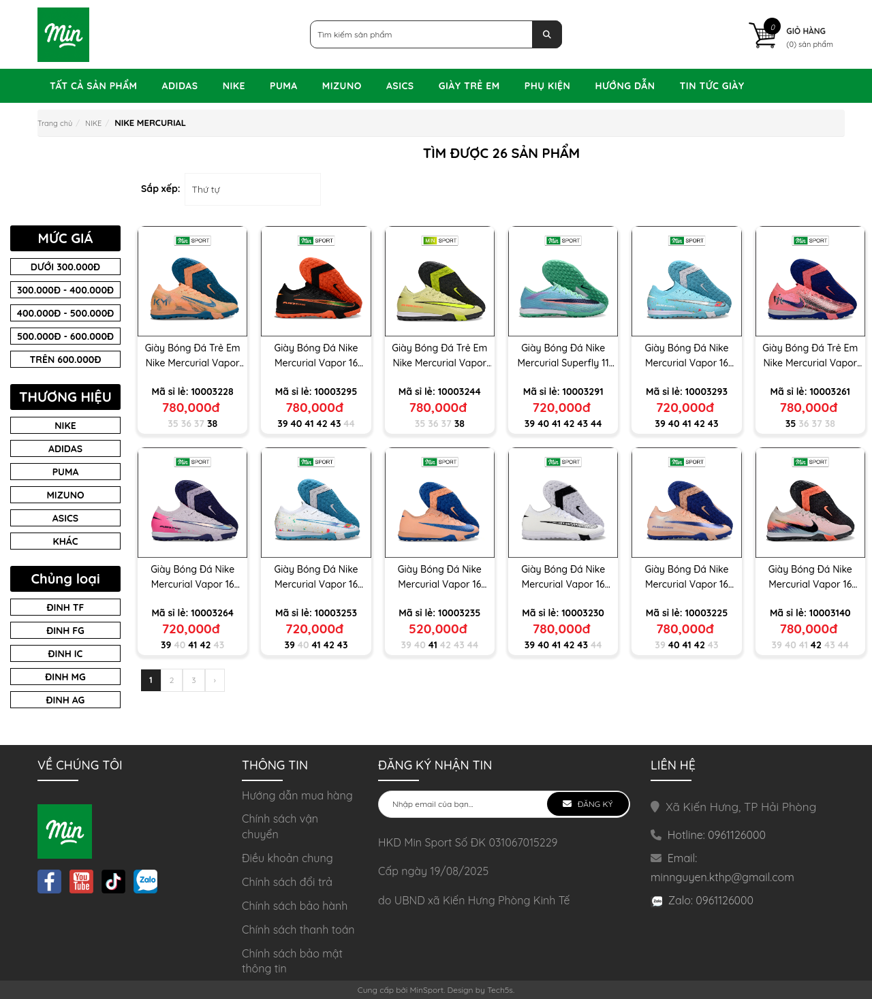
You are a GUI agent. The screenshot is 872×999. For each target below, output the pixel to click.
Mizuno (65, 495)
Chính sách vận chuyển (280, 826)
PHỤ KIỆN (548, 86)
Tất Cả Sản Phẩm (94, 86)
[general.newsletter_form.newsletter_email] (504, 804)
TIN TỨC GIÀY (712, 86)
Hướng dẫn (625, 86)
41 (309, 423)
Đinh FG (65, 630)
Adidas (65, 449)
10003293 (706, 391)
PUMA (284, 86)
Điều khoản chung (287, 858)
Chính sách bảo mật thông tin (292, 961)
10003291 (582, 391)
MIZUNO (342, 86)
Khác (65, 541)
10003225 (706, 613)
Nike (65, 425)
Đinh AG (65, 700)
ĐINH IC (65, 654)
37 (199, 423)
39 (282, 423)
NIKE (234, 86)
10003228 (212, 391)
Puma (65, 472)
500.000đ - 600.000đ (65, 336)
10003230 (582, 613)
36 (186, 423)
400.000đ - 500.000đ (65, 313)
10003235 (459, 613)
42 (322, 423)
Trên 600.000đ (66, 359)
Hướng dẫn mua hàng (297, 795)
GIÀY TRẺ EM (469, 86)
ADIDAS (180, 86)
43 (335, 423)
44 (348, 423)
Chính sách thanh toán (298, 929)
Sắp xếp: (161, 189)
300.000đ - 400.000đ (65, 290)
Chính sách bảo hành (294, 906)
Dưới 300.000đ (65, 267)
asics (65, 518)
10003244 (459, 391)
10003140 (830, 613)
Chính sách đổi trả (287, 882)
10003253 (336, 613)
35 (173, 423)
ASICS (400, 86)
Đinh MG (65, 677)
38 (212, 423)
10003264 (212, 613)
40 (296, 423)
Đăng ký (593, 804)
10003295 (336, 391)
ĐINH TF (65, 607)
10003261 (829, 391)
